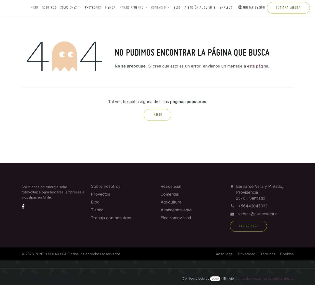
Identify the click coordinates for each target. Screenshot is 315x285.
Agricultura (171, 202)
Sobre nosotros (105, 186)
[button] (70, 8)
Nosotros (49, 7)
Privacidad (246, 254)
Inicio (33, 7)
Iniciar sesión (251, 7)
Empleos (226, 7)
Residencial (171, 186)
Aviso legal (224, 254)
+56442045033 (252, 206)
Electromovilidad (176, 217)
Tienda (110, 7)
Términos (267, 254)
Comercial (170, 194)
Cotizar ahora (288, 8)
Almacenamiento (176, 209)
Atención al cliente (200, 7)
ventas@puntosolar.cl (258, 213)
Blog (177, 7)
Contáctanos (248, 226)
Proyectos (93, 7)
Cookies (287, 254)
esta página (257, 66)
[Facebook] (23, 206)
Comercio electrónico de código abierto (265, 278)
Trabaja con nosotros (111, 217)
